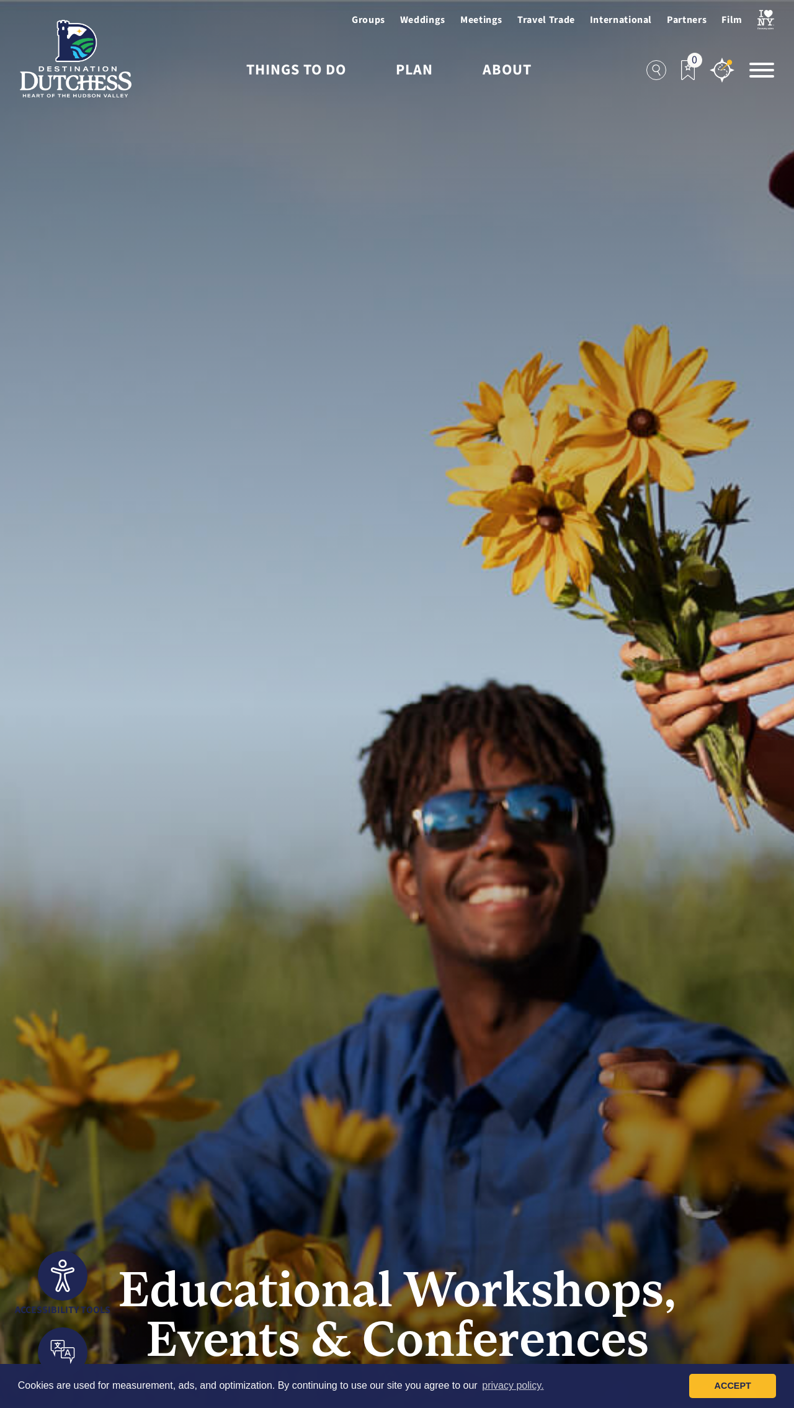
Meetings (481, 20)
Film (732, 20)
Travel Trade (546, 20)
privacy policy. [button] (512, 1385)
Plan (414, 70)
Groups (368, 20)
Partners (687, 20)
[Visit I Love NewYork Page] (765, 20)
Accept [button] (733, 1386)
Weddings (422, 20)
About (507, 70)
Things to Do (296, 70)
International (621, 20)
